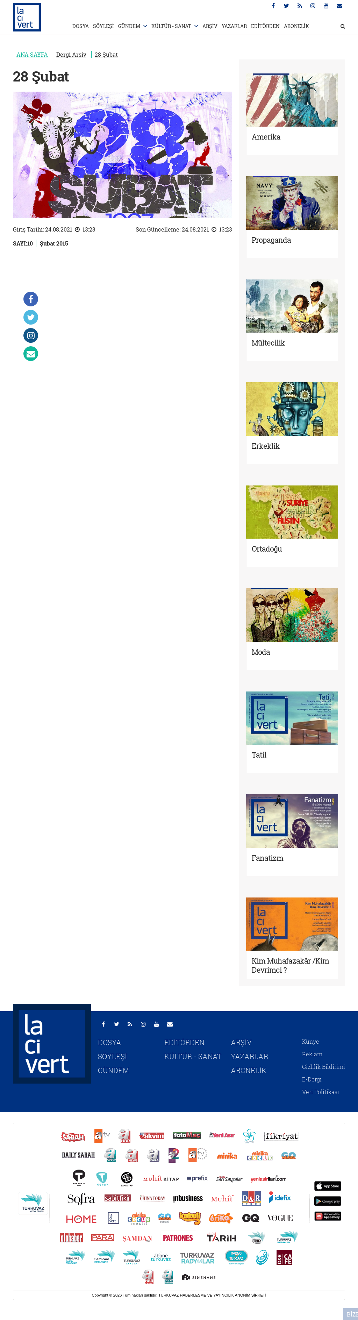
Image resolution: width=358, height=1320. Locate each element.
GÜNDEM (129, 26)
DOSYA (80, 26)
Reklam (312, 1054)
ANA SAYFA (32, 54)
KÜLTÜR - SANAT (171, 26)
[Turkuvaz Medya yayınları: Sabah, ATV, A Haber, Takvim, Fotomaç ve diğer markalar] (179, 1207)
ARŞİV (209, 26)
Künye (310, 1041)
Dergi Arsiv (71, 54)
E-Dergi (312, 1079)
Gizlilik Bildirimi (323, 1066)
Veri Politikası (320, 1091)
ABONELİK (296, 26)
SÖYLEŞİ (103, 26)
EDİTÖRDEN (265, 26)
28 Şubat (106, 54)
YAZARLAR (234, 26)
